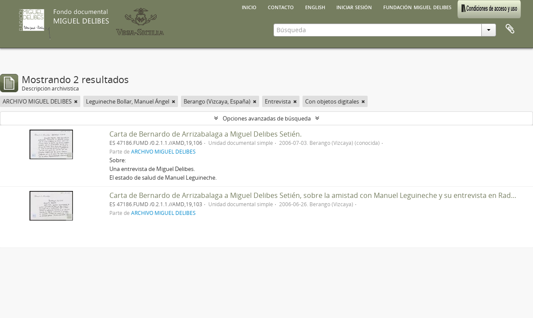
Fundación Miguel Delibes (417, 6)
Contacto (281, 6)
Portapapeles (510, 29)
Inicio (249, 6)
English (315, 6)
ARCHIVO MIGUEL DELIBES (163, 151)
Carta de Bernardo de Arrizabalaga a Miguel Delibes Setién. (205, 134)
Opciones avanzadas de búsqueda (267, 118)
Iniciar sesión (354, 6)
